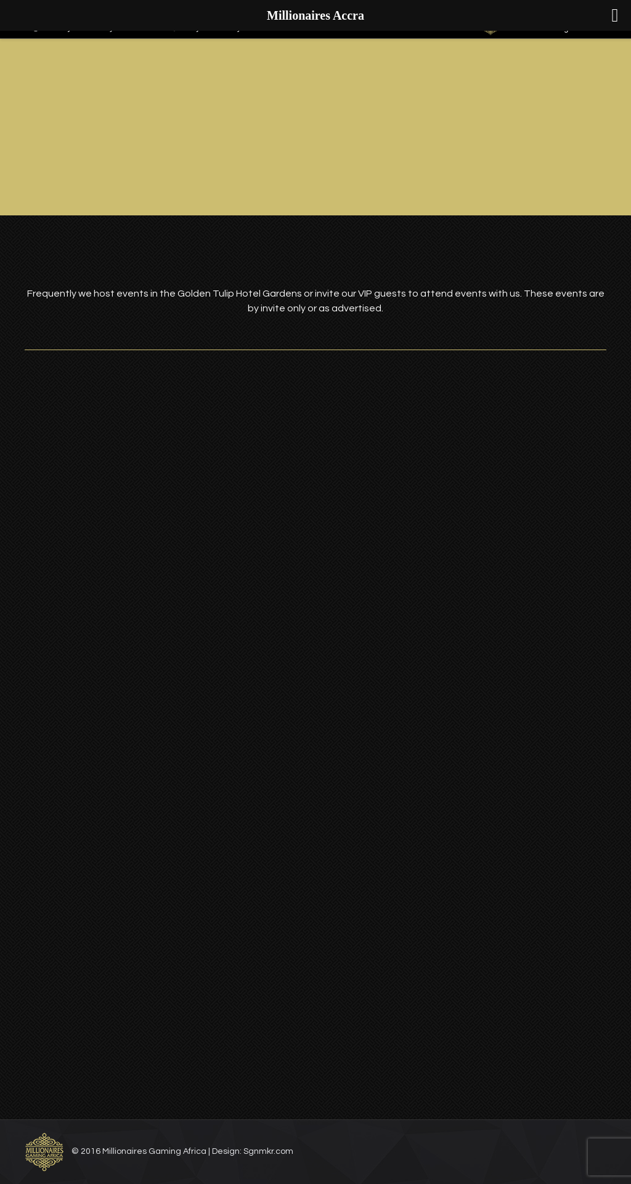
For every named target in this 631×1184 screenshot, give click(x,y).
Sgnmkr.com (268, 1151)
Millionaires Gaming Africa (154, 1151)
